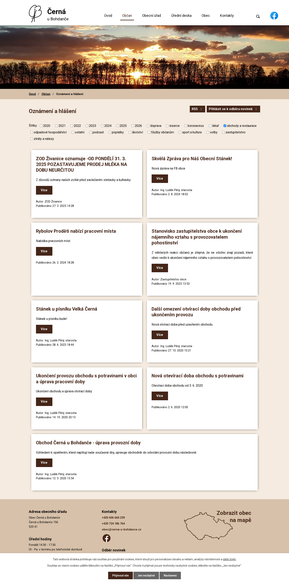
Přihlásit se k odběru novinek (233, 109)
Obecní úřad (151, 15)
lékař (215, 126)
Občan (127, 15)
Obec (206, 15)
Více (44, 190)
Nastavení (170, 575)
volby (213, 132)
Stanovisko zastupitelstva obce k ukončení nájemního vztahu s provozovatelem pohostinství (197, 237)
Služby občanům (162, 132)
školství (137, 132)
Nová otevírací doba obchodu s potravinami (198, 376)
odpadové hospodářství (50, 132)
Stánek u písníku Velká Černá (66, 309)
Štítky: (33, 125)
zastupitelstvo (236, 132)
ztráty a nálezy (44, 139)
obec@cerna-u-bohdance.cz (121, 529)
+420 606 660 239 (113, 517)
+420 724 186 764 (113, 523)
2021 (62, 126)
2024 (107, 126)
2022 (77, 126)
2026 (138, 126)
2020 (46, 126)
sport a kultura (192, 132)
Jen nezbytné (146, 575)
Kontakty (227, 15)
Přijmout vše (120, 575)
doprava (155, 126)
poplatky (118, 132)
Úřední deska (181, 15)
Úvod (108, 15)
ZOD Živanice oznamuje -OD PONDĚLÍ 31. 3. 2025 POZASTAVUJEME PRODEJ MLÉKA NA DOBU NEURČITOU (81, 164)
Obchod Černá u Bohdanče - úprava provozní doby (88, 442)
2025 (123, 126)
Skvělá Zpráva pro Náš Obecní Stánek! (192, 158)
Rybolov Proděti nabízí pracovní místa (76, 231)
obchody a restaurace (242, 126)
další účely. (229, 559)
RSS (197, 109)
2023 (92, 126)
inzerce (174, 126)
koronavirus (196, 126)
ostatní (79, 132)
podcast (98, 132)
